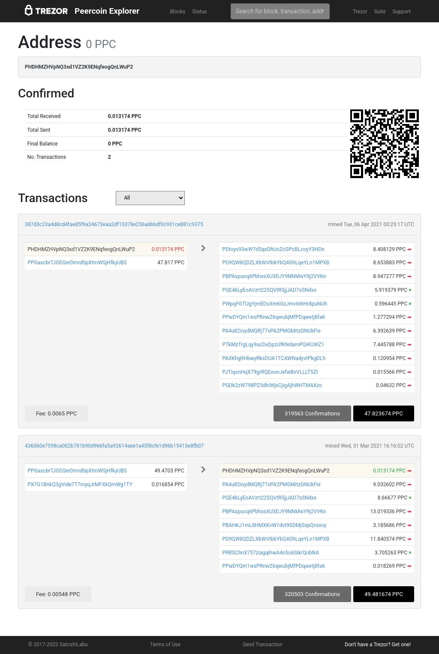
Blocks (177, 12)
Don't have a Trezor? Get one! (378, 645)
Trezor (360, 12)
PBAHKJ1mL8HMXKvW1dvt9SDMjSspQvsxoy (274, 525)
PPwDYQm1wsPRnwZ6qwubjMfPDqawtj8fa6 (273, 317)
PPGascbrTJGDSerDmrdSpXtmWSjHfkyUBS (77, 263)
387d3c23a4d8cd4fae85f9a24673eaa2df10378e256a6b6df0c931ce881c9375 (114, 224)
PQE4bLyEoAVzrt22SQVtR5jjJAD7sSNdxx (269, 290)
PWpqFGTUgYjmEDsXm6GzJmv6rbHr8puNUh (274, 304)
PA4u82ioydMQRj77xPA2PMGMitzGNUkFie (271, 331)
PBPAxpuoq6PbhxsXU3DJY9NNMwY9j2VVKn (274, 276)
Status (199, 12)
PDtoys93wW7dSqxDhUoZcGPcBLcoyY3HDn (273, 249)
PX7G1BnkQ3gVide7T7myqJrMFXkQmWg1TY (79, 484)
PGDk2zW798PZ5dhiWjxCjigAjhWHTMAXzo (272, 385)
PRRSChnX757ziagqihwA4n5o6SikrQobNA (270, 553)
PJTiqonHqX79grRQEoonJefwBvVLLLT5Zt (270, 372)
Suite (380, 12)
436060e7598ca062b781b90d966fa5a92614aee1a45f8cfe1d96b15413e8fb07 (114, 446)
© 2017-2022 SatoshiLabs (58, 645)
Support (402, 12)
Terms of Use (165, 645)
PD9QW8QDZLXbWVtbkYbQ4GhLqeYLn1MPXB (275, 263)
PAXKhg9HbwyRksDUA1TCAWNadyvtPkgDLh (273, 358)
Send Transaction (263, 645)
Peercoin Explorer (107, 11)
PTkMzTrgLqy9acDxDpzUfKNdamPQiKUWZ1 (273, 345)
